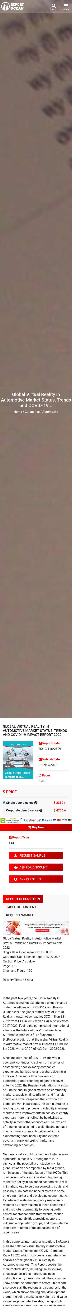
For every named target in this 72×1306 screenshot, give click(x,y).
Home (18, 412)
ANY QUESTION (27, 879)
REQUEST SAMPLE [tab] (20, 915)
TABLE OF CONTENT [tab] (21, 907)
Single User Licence (19, 803)
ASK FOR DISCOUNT (30, 867)
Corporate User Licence (22, 810)
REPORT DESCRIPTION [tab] (23, 899)
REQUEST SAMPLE (29, 855)
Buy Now (36, 827)
